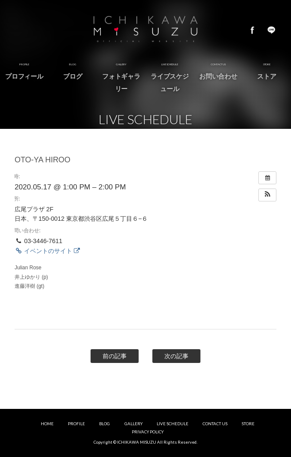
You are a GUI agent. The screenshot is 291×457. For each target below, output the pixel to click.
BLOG (104, 423)
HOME (47, 423)
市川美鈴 (145, 30)
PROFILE (76, 423)
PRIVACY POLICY (148, 432)
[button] (267, 195)
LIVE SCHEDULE (172, 423)
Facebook (252, 30)
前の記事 (115, 356)
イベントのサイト (47, 250)
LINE (271, 30)
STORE (248, 423)
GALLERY (133, 423)
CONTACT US (215, 423)
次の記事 (176, 356)
